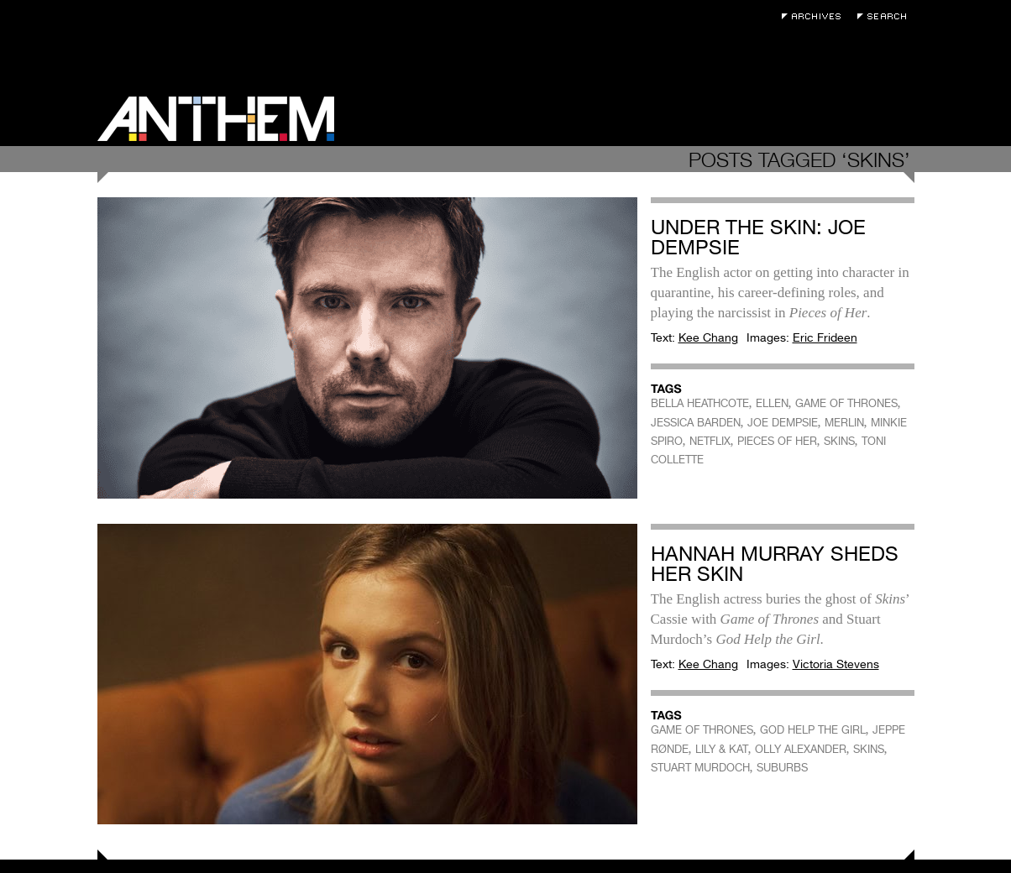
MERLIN (844, 422)
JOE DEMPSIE (782, 422)
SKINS (839, 441)
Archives (815, 16)
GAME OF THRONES (846, 403)
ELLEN (772, 403)
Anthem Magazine (215, 119)
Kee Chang (708, 337)
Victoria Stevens (836, 664)
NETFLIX (710, 441)
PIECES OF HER (777, 441)
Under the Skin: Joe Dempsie (758, 237)
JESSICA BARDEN (696, 422)
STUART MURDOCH (700, 767)
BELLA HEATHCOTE (700, 403)
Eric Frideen (825, 337)
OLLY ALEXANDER (800, 749)
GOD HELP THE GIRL (813, 730)
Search (885, 16)
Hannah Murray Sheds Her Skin (774, 563)
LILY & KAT (721, 749)
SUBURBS (782, 767)
